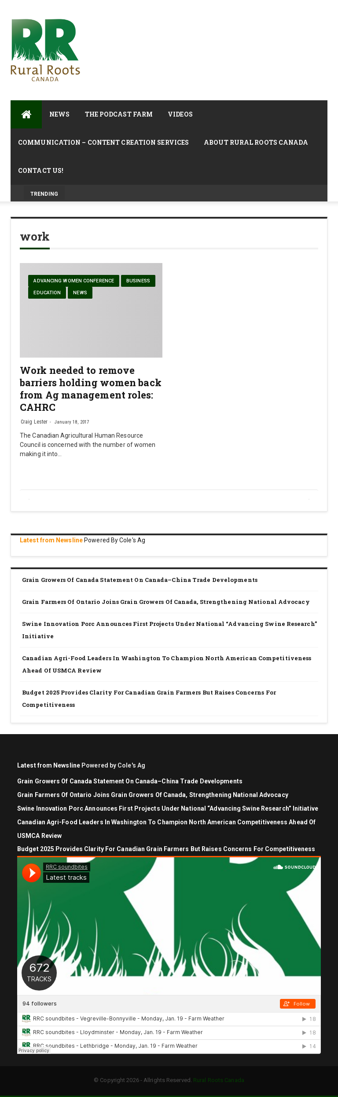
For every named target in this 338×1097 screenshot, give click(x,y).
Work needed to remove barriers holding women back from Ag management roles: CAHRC (91, 388)
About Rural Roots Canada (256, 142)
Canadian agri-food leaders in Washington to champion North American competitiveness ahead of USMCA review (166, 664)
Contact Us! (40, 170)
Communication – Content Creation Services (103, 142)
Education (47, 293)
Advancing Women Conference (73, 281)
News (59, 114)
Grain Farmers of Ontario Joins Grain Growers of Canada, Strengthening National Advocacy (166, 602)
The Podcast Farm (119, 114)
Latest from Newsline (51, 540)
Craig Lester (34, 422)
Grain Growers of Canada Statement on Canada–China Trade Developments (139, 580)
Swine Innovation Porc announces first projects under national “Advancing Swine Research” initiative (169, 630)
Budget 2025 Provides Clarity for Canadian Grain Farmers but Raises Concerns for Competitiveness (149, 698)
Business (138, 281)
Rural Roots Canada (218, 1080)
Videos (180, 114)
